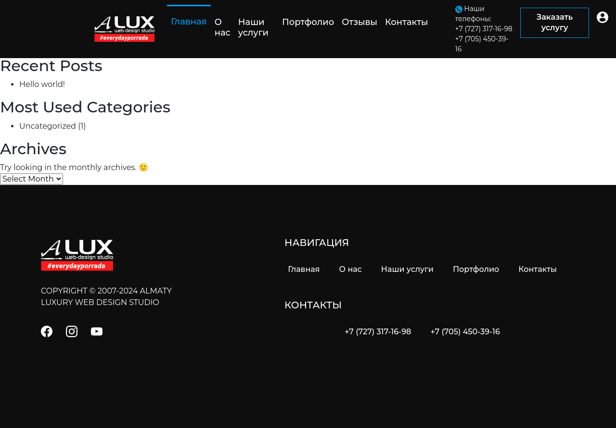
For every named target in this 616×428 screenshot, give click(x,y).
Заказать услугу (555, 22)
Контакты (406, 22)
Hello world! (42, 84)
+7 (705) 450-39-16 (465, 331)
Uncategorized (47, 126)
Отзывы (359, 22)
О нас (223, 27)
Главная (191, 21)
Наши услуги (253, 27)
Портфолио (308, 22)
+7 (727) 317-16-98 (378, 331)
